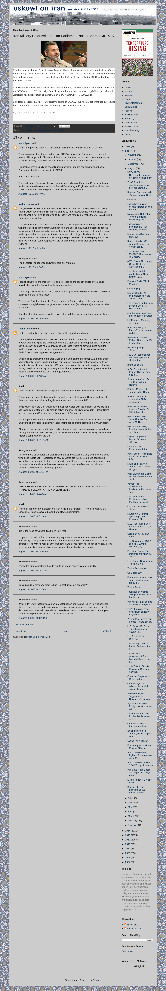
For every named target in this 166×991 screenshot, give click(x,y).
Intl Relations (131, 114)
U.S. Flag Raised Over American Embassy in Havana (139, 527)
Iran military (38, 130)
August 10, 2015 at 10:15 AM (33, 440)
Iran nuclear (50, 130)
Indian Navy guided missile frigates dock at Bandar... (139, 207)
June (131, 802)
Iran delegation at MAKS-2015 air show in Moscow (139, 254)
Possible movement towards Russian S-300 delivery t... (138, 409)
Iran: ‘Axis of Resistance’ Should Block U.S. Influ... (140, 456)
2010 (128, 848)
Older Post (108, 631)
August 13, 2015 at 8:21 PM (32, 618)
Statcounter (127, 951)
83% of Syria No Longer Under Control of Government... (139, 264)
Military (128, 91)
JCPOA (60, 130)
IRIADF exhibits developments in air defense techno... (138, 185)
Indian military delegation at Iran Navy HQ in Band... (138, 227)
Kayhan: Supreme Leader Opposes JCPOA (136, 439)
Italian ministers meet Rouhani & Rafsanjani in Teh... (139, 716)
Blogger (97, 980)
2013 (128, 835)
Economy (129, 118)
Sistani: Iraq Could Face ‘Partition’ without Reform (139, 382)
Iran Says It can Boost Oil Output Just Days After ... (138, 772)
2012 (128, 839)
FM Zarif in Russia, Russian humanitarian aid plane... (139, 429)
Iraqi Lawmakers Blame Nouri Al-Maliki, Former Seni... (140, 477)
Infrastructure (131, 126)
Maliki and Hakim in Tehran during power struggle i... (138, 466)
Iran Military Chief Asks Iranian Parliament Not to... (139, 646)
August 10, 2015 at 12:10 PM (33, 472)
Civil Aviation (131, 107)
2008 (128, 857)
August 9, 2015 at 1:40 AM (31, 194)
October (132, 159)
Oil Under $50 (134, 573)
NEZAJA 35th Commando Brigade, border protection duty (139, 175)
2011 (128, 844)
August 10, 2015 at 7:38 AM (32, 376)
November (133, 155)
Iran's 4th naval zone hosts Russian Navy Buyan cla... (138, 612)
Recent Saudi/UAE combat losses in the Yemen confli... (138, 244)
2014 (128, 830)
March (131, 816)
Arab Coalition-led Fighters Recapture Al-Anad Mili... (139, 755)
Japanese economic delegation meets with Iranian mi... (139, 594)
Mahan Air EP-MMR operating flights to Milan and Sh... (137, 517)
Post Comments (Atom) (39, 637)
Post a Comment (24, 624)
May (130, 807)
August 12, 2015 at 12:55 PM (33, 570)
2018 (128, 146)
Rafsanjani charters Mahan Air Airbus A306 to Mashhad (139, 340)
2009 (128, 853)
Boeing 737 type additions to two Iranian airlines (136, 790)
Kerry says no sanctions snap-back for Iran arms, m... (139, 580)
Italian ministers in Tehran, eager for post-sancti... (139, 734)
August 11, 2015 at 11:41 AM (33, 551)
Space (128, 99)
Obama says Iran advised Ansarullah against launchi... (137, 686)
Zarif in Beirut (134, 587)
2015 (128, 151)
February (133, 820)
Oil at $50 (132, 199)
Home (64, 631)
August (132, 168)
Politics (128, 110)
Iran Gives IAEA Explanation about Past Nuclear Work (137, 499)
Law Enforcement (133, 103)
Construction (131, 122)
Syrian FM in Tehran (137, 741)
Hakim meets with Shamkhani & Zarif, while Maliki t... (138, 419)
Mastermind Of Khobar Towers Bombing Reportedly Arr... (139, 217)
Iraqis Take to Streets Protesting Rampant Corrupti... (138, 669)
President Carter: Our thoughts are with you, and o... (139, 554)
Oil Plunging (133, 288)
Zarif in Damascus (136, 568)
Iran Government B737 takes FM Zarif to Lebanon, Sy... (139, 544)
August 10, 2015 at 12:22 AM (33, 318)
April (130, 811)
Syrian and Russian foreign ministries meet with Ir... (139, 706)
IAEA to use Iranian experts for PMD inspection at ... (137, 399)
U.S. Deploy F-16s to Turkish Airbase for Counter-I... (138, 629)
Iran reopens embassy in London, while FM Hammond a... (140, 306)
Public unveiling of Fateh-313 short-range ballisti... (139, 330)
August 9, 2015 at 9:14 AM (31, 248)
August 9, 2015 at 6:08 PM (31, 267)
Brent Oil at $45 (135, 364)
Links (127, 134)
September (134, 164)
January (132, 825)
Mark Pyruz (24, 143)
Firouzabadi (26, 130)
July (130, 798)
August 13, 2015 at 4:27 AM (32, 589)
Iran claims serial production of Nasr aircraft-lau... (137, 274)
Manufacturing (132, 130)
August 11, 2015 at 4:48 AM (32, 494)
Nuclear (128, 95)
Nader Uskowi (26, 204)
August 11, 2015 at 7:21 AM (32, 516)
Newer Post (20, 631)
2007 (128, 862)
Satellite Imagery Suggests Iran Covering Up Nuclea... (139, 696)
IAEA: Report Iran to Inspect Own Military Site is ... (138, 372)
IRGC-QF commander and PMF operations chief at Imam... (138, 357)
